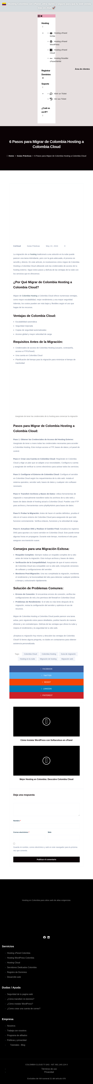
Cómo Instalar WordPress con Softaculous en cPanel (46, 740)
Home (10, 156)
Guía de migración (68, 654)
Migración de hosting (48, 659)
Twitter (46, 675)
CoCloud (17, 246)
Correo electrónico (21, 832)
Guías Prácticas (24, 156)
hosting (33, 254)
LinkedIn (46, 689)
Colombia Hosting (30, 296)
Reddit (46, 682)
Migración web (67, 659)
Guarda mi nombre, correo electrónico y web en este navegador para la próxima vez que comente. (45, 849)
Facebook (46, 669)
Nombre (17, 821)
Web (49, 832)
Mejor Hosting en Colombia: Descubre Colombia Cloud (46, 779)
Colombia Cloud (30, 654)
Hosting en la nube (27, 659)
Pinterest (47, 695)
